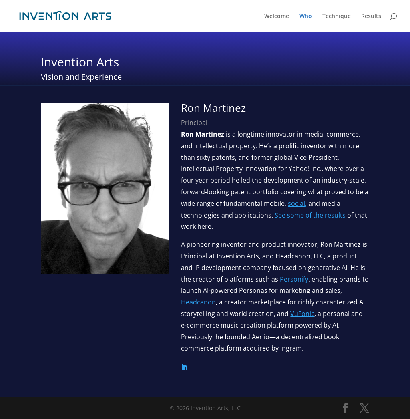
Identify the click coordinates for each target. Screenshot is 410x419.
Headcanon (198, 302)
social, (297, 203)
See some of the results (310, 215)
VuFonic (302, 313)
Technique (336, 16)
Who (305, 16)
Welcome (276, 16)
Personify (294, 279)
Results (371, 16)
